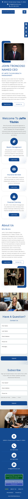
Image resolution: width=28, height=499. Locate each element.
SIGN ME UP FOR (5, 397)
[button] (24, 12)
